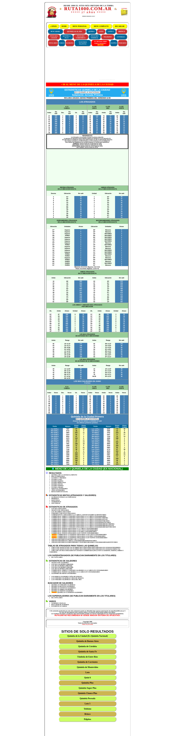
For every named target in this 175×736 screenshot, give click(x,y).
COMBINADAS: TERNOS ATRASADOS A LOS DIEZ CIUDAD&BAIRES (74, 531)
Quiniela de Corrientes (87, 662)
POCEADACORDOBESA (80, 37)
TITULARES (53, 43)
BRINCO (121, 31)
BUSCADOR (55, 31)
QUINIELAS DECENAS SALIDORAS (63, 586)
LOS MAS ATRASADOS (58, 508)
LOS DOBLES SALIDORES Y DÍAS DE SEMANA (66, 576)
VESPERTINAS (56, 502)
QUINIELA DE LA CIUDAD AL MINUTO (64, 475)
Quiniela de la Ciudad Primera (87, 419)
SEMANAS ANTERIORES (59, 488)
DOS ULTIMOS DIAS (58, 476)
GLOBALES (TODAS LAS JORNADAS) (63, 497)
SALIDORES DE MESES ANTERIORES (63, 573)
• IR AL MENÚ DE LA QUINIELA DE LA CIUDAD (87, 84)
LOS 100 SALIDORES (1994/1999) (61, 569)
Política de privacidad (87, 624)
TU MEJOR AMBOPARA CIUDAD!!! (100, 43)
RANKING (69, 43)
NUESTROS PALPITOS (83, 43)
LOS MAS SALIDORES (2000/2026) (62, 564)
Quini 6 (87, 677)
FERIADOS (122, 43)
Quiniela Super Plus (87, 688)
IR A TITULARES (56, 557)
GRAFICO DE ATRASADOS (60, 510)
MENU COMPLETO (101, 26)
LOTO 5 (111, 31)
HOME (64, 26)
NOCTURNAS (55, 503)
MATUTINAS (55, 500)
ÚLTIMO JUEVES (57, 484)
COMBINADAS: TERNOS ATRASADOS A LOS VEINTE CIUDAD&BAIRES (74, 533)
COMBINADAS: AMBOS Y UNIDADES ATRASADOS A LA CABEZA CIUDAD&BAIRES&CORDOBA (82, 524)
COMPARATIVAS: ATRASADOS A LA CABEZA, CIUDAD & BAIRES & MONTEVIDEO (78, 515)
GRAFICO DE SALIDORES (60, 562)
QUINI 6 (91, 31)
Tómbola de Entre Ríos (87, 657)
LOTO (101, 31)
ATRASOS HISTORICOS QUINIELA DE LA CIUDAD (68, 539)
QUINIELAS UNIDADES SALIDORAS (63, 585)
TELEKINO (108, 37)
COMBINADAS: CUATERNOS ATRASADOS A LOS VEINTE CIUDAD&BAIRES (79, 537)
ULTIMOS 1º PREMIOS (58, 478)
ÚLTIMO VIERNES (57, 485)
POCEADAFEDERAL (94, 37)
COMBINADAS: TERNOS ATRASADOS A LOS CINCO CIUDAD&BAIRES (74, 530)
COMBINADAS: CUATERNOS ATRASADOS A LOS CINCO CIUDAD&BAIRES (79, 534)
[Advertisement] (79, 64)
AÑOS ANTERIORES (58, 490)
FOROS (61, 43)
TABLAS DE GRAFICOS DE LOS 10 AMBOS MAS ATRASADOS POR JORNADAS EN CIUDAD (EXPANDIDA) (85, 547)
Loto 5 (87, 703)
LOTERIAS (121, 37)
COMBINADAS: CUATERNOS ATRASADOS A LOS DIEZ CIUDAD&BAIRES (78, 536)
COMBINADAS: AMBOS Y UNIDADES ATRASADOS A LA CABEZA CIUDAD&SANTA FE (79, 519)
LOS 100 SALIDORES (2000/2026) (61, 566)
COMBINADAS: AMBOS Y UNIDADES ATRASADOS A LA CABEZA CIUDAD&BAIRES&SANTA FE (82, 525)
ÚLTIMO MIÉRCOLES (58, 482)
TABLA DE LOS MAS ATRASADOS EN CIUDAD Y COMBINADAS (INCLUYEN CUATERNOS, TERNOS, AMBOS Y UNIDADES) (86, 551)
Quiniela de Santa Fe (87, 651)
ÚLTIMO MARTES (57, 481)
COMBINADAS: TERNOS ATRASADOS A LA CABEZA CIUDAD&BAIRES (74, 528)
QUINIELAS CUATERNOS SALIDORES (66, 592)
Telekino (87, 709)
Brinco (87, 714)
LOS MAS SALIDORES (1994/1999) (62, 567)
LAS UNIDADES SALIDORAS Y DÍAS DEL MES (66, 579)
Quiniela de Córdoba (87, 646)
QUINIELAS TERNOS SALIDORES (62, 591)
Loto (87, 672)
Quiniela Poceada (87, 698)
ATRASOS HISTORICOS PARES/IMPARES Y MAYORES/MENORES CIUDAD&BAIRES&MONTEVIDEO (84, 542)
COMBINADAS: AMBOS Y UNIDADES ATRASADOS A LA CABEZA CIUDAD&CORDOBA (79, 518)
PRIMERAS (55, 498)
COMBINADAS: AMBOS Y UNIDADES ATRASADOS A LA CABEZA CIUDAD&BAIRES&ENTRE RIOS (83, 527)
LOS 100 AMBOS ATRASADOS (61, 512)
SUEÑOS (114, 43)
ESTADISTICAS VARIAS (59, 606)
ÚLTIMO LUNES (56, 479)
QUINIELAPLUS (66, 37)
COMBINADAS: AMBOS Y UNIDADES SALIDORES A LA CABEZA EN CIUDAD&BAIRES (79, 570)
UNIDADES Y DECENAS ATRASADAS (63, 513)
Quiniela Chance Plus (87, 693)
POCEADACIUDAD (54, 37)
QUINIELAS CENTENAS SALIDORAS (63, 588)
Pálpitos (87, 719)
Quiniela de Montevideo (87, 667)
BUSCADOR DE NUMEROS (60, 604)
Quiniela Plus (87, 683)
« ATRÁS (53, 26)
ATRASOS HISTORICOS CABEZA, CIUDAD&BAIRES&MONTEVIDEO (74, 541)
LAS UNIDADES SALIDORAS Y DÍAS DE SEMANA (67, 578)
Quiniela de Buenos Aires (87, 641)
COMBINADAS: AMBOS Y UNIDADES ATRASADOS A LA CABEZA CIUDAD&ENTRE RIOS (80, 521)
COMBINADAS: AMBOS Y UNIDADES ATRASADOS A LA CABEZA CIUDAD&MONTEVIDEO (81, 522)
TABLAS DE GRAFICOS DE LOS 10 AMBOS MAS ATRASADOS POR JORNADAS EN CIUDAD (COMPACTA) (85, 549)
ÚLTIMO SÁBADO (57, 487)
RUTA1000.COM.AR (88, 8)
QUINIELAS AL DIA (74, 31)
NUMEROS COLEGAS (58, 603)
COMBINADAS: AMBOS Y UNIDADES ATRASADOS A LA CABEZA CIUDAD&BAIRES (78, 516)
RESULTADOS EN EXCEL (59, 491)
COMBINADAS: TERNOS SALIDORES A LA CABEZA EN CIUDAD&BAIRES (75, 572)
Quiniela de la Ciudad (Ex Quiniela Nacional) (87, 636)
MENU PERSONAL (79, 26)
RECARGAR (120, 26)
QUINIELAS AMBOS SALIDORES (62, 589)
